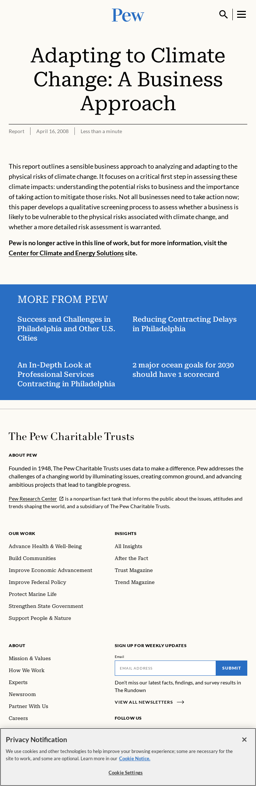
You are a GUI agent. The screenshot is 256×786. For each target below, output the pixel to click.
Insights (126, 533)
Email (120, 656)
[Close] (244, 740)
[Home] (71, 436)
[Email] (165, 668)
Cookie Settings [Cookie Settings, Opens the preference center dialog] (126, 772)
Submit (231, 668)
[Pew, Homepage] (128, 14)
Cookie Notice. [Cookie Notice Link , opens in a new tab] (134, 758)
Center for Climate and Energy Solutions (66, 253)
